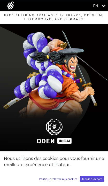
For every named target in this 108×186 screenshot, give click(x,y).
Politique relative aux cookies (58, 179)
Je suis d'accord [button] (92, 179)
